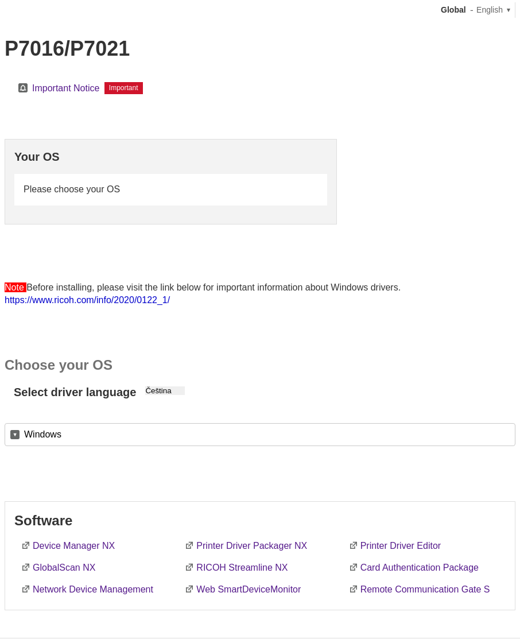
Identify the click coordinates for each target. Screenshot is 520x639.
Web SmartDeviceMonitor (248, 589)
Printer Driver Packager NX (251, 546)
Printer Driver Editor (400, 546)
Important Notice (65, 88)
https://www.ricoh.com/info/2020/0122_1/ (87, 300)
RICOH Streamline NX (242, 567)
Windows (42, 434)
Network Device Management (93, 589)
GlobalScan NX (64, 567)
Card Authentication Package (419, 567)
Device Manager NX (74, 546)
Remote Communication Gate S (425, 589)
